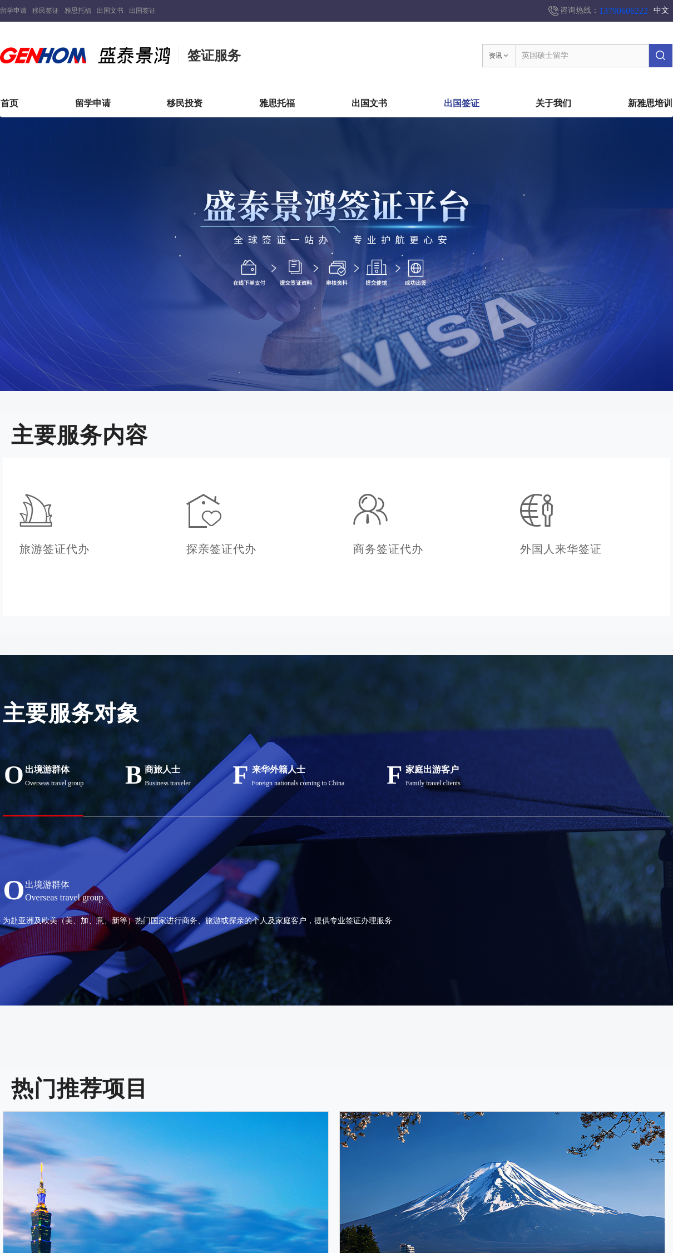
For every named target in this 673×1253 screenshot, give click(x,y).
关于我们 (553, 103)
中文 (661, 10)
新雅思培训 (650, 103)
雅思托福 (78, 10)
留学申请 (13, 10)
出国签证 (142, 10)
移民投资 (184, 103)
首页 (9, 103)
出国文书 (110, 10)
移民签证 (45, 10)
